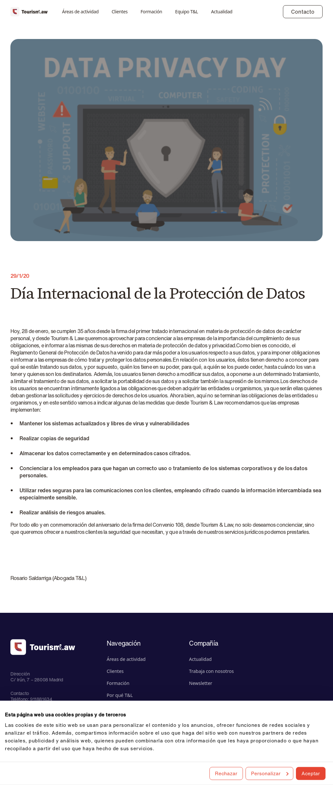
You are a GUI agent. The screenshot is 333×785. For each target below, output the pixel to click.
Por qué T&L (120, 695)
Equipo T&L (186, 11)
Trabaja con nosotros (211, 671)
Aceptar (310, 773)
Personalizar (269, 773)
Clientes (119, 11)
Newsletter (200, 683)
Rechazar (226, 773)
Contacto (302, 12)
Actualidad (222, 11)
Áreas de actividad (80, 11)
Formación (151, 11)
